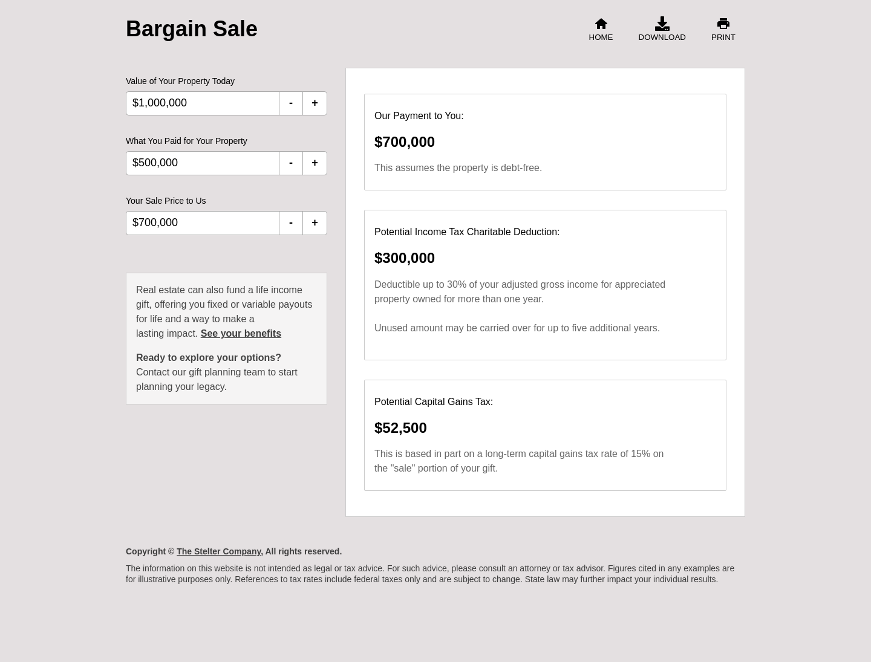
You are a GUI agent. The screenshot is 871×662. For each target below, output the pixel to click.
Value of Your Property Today (180, 81)
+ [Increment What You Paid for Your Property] (315, 163)
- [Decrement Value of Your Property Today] (291, 103)
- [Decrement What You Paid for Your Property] (291, 163)
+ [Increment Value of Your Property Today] (315, 103)
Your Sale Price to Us (166, 201)
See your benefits (241, 333)
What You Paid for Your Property (186, 141)
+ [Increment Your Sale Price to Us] (315, 222)
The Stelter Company (219, 551)
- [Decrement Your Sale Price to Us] (291, 222)
